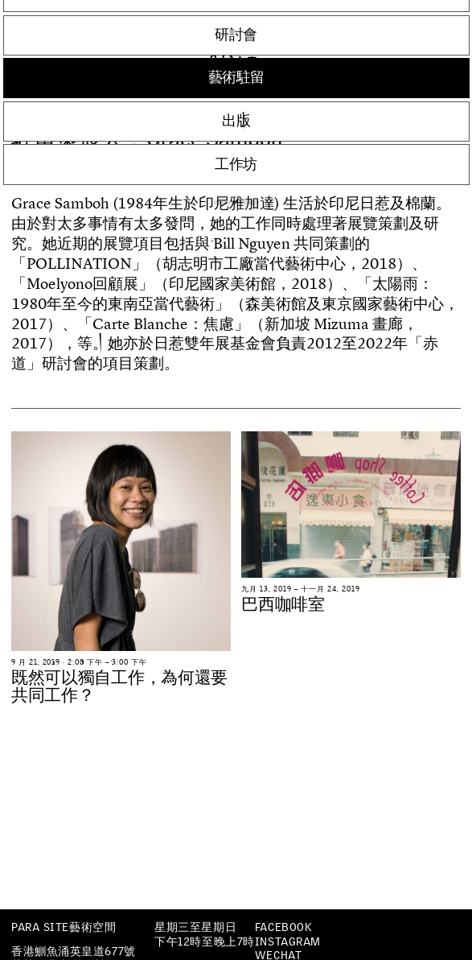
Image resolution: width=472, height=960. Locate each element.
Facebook (283, 927)
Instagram (288, 941)
